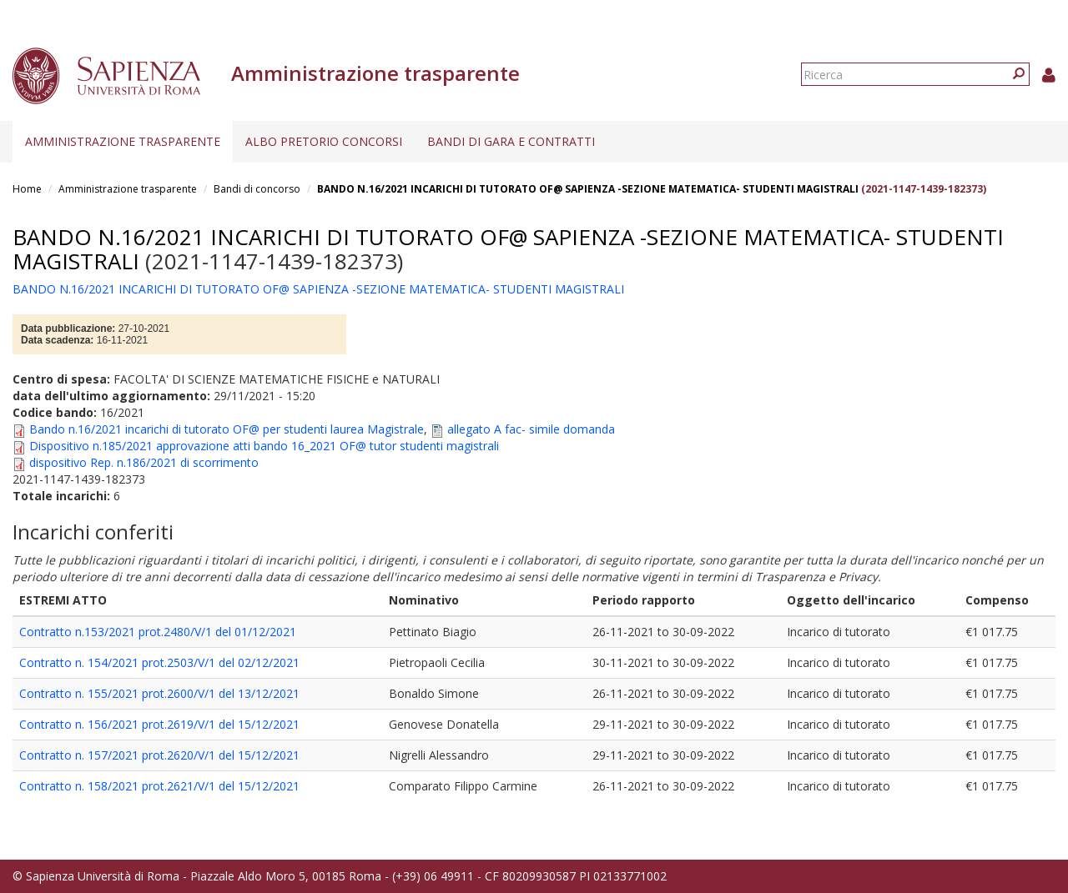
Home (27, 189)
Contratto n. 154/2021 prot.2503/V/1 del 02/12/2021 (159, 662)
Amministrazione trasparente (122, 141)
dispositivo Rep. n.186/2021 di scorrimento (144, 462)
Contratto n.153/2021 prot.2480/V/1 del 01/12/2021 (157, 632)
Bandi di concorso (257, 189)
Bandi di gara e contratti (511, 141)
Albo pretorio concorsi (323, 141)
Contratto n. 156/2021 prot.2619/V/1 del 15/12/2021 (159, 724)
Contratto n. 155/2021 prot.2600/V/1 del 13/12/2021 (159, 693)
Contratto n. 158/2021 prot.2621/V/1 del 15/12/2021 (159, 786)
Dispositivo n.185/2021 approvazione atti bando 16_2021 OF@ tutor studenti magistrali (264, 446)
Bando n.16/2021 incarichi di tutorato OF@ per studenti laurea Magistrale (226, 429)
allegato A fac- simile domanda (531, 429)
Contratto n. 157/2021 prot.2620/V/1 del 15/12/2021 (159, 755)
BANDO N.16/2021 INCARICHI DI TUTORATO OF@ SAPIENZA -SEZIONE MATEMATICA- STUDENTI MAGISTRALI (588, 189)
